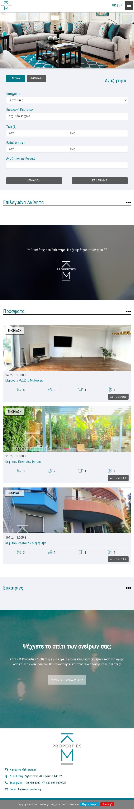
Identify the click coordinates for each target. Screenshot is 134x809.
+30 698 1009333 (56, 783)
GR (114, 5)
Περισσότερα (89, 804)
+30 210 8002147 (34, 783)
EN (121, 5)
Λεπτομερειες (118, 396)
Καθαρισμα (99, 180)
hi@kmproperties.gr (30, 789)
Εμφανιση (34, 180)
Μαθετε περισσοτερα (67, 679)
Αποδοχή (107, 804)
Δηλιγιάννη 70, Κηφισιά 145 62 (43, 776)
